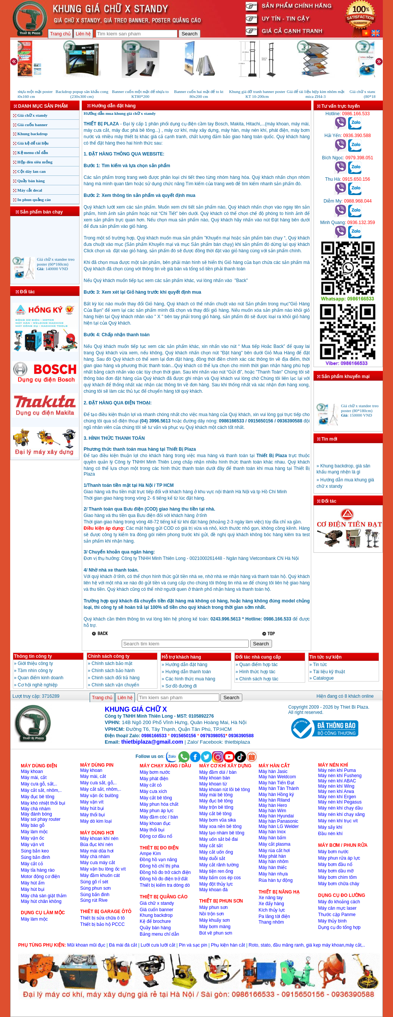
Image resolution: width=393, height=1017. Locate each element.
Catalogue (323, 678)
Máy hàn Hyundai (276, 816)
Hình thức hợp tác (257, 671)
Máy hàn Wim (272, 810)
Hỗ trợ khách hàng (181, 657)
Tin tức (320, 664)
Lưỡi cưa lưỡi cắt (158, 945)
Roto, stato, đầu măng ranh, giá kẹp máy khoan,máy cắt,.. (307, 945)
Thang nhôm (271, 922)
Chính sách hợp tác (258, 679)
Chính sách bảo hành (113, 670)
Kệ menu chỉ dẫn (32, 152)
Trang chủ (60, 34)
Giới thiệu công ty (35, 663)
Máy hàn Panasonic (278, 821)
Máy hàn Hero (272, 805)
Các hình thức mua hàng (190, 679)
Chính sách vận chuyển (115, 685)
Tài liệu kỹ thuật (329, 671)
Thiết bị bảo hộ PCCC (102, 924)
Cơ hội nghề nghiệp (37, 685)
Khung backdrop (32, 133)
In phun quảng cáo (34, 199)
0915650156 (183, 735)
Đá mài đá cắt (123, 945)
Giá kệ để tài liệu (33, 143)
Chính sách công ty (109, 656)
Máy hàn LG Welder (278, 826)
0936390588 (241, 735)
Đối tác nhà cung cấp (258, 657)
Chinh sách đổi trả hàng (115, 677)
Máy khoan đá (213, 889)
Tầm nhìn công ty (35, 670)
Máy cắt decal (29, 190)
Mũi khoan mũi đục (86, 945)
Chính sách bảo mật (112, 663)
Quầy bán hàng (31, 180)
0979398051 (213, 735)
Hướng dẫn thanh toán (188, 671)
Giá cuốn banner (32, 124)
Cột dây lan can (31, 171)
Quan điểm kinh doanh (40, 677)
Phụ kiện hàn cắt (228, 945)
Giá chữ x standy (32, 115)
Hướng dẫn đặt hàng (186, 664)
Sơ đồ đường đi (181, 686)
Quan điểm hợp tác (258, 664)
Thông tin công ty (33, 656)
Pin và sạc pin (193, 945)
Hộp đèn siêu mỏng (34, 162)
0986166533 (154, 735)
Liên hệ (83, 34)
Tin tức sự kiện (325, 657)
